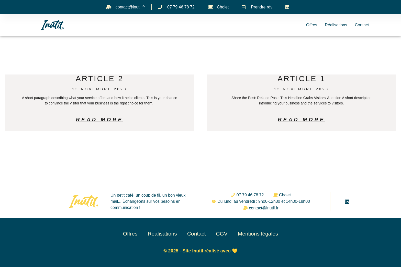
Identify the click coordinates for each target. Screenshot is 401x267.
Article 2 (100, 78)
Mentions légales (258, 234)
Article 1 (301, 78)
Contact (362, 25)
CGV (222, 234)
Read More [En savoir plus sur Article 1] (301, 119)
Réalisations (336, 25)
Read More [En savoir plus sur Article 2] (99, 119)
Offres (311, 25)
